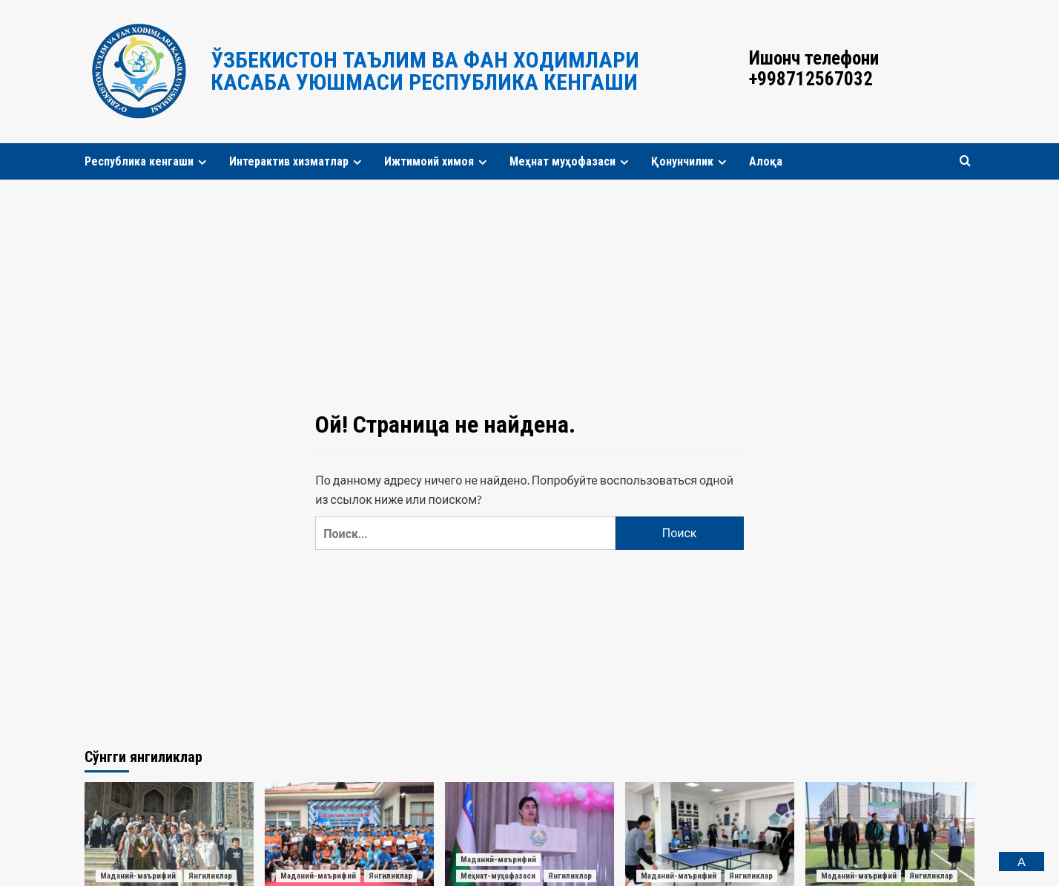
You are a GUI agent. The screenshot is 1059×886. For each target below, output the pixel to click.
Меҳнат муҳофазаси (571, 161)
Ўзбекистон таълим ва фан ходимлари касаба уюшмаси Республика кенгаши (425, 71)
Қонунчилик (690, 161)
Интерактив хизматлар (297, 161)
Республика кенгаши (148, 161)
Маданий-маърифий (138, 876)
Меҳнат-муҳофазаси (498, 876)
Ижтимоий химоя (437, 161)
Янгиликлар (210, 876)
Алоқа (765, 161)
